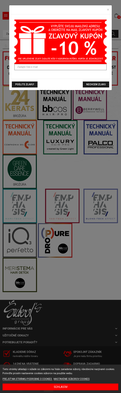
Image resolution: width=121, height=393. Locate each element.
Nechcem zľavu (96, 84)
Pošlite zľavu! (24, 84)
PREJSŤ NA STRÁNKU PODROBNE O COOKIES (27, 379)
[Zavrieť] (108, 10)
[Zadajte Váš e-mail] (60, 67)
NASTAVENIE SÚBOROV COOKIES (72, 379)
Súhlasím (60, 387)
